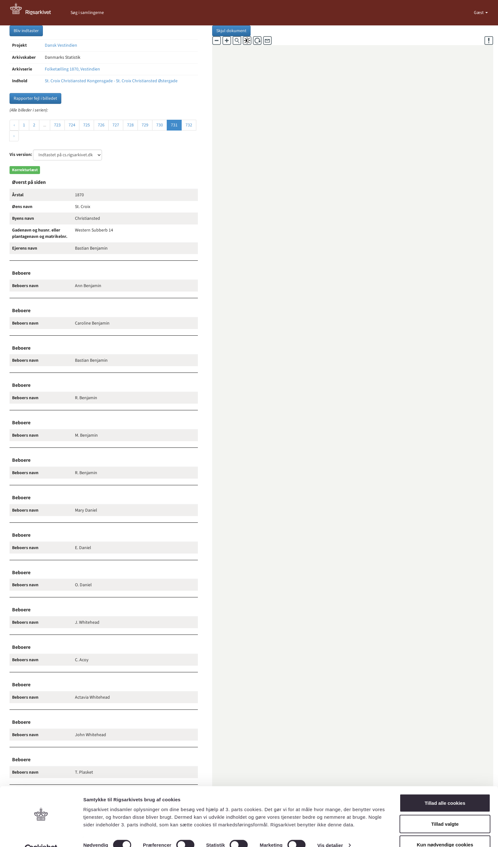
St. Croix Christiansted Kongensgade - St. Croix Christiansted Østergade (111, 81)
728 (130, 125)
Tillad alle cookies (445, 788)
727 (115, 125)
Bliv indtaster (26, 31)
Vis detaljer (330, 830)
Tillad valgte (445, 809)
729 (145, 125)
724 (72, 125)
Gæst (479, 13)
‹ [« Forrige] (14, 125)
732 (188, 125)
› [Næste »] (14, 136)
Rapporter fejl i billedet (35, 98)
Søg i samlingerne (87, 13)
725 (86, 125)
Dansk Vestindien (61, 45)
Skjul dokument (231, 31)
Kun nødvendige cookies (445, 830)
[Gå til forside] (34, 13)
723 (57, 125)
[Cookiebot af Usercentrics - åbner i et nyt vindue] (41, 834)
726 (101, 125)
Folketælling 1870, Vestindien (72, 69)
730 (159, 125)
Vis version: (21, 154)
